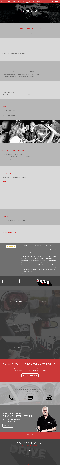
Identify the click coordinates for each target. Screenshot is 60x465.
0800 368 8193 (55, 1)
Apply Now (32, 71)
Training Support (33, 76)
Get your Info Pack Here (30, 375)
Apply (18, 1)
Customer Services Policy (9, 238)
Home (8, 1)
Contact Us (24, 453)
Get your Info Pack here (11, 281)
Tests (33, 1)
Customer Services (34, 74)
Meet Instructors (8, 425)
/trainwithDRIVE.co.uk (12, 112)
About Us (8, 287)
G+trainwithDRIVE (11, 115)
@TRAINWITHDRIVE (10, 110)
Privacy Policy (21, 220)
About (13, 1)
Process (28, 1)
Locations (38, 1)
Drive (4, 287)
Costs (23, 1)
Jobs (20, 2)
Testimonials (26, 2)
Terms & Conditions (40, 453)
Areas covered (38, 287)
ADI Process (21, 287)
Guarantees (31, 287)
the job (44, 287)
